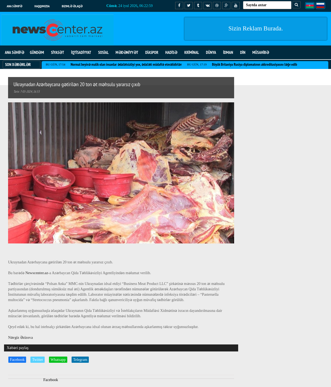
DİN (242, 52)
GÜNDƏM (37, 52)
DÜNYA (211, 52)
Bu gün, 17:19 (196, 64)
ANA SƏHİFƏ (14, 52)
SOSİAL (103, 52)
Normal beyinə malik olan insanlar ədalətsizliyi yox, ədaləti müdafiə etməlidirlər (126, 64)
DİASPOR (152, 52)
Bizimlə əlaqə (72, 6)
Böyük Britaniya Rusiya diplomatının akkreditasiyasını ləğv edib (254, 64)
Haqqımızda (42, 6)
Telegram (80, 360)
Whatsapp (58, 360)
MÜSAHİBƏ (260, 52)
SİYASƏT (57, 52)
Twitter (37, 360)
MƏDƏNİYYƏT (127, 52)
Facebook (17, 360)
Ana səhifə (14, 6)
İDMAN (228, 52)
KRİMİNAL (191, 52)
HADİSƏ (171, 52)
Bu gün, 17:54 (55, 64)
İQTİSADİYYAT (81, 52)
